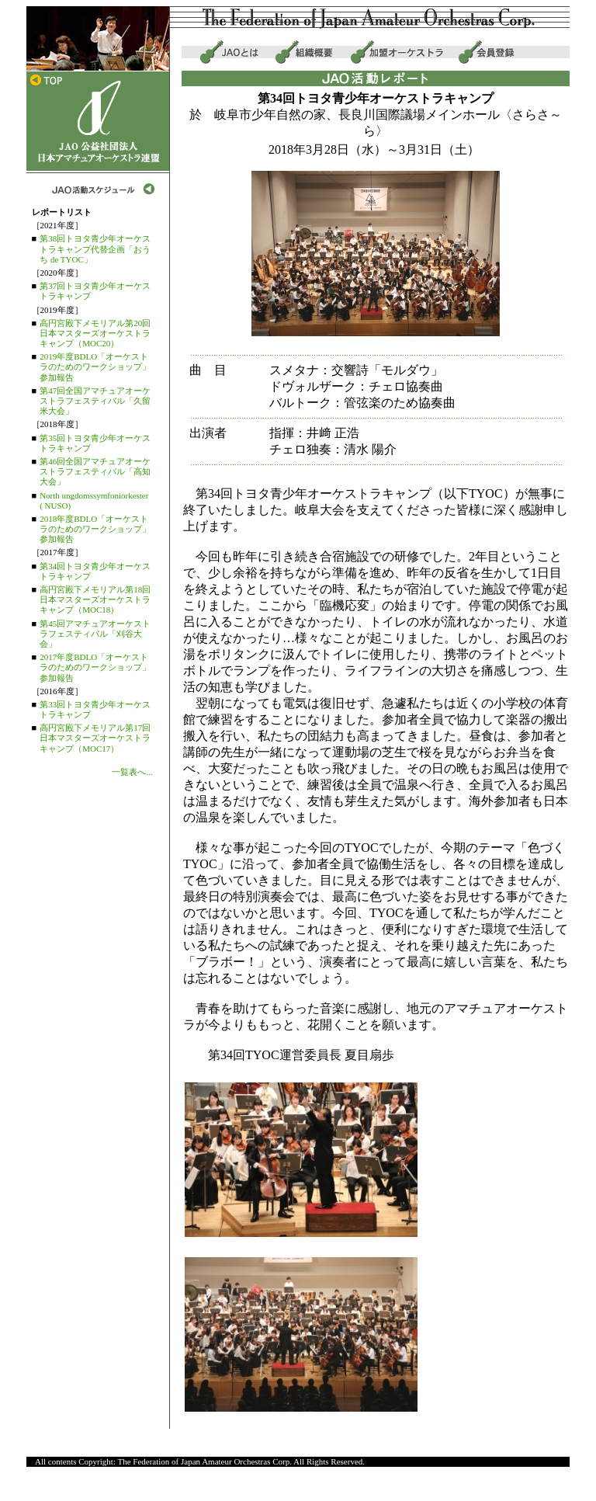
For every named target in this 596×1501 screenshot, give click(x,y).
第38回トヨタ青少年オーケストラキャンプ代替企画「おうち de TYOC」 (95, 248)
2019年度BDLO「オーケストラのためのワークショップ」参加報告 (95, 366)
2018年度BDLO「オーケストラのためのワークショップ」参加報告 (95, 529)
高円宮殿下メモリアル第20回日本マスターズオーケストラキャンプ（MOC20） (95, 333)
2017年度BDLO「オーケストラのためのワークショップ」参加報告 (95, 667)
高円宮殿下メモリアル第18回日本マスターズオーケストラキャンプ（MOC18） (95, 599)
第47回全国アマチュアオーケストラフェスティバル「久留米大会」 (95, 400)
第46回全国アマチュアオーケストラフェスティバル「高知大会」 (95, 471)
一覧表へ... (132, 772)
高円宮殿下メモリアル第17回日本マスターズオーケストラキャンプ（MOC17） (95, 737)
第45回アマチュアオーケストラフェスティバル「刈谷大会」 (95, 633)
